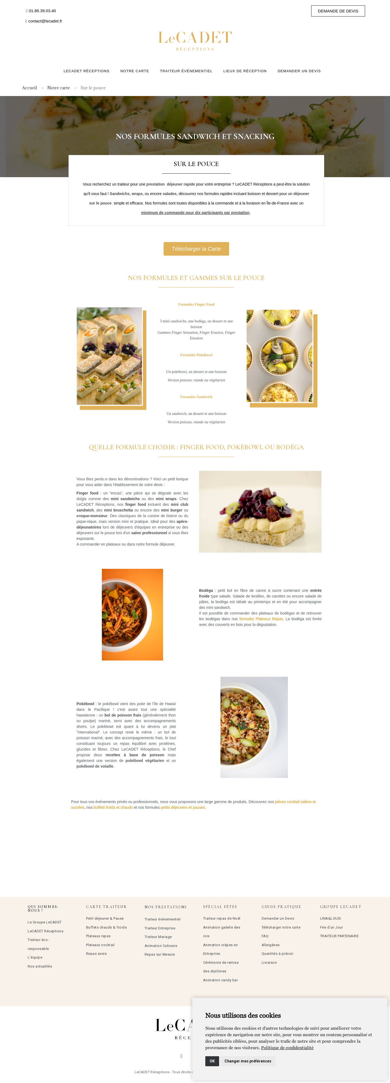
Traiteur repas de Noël (221, 918)
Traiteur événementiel (163, 919)
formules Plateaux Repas (261, 619)
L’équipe (35, 957)
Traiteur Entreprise (160, 928)
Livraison (269, 962)
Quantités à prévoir (278, 954)
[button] (41, 10)
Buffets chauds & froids (106, 927)
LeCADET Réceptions (45, 931)
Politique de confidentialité (287, 1047)
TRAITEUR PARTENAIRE (339, 936)
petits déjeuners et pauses (183, 807)
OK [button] (212, 1061)
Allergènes (271, 945)
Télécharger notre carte (281, 927)
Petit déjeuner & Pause (105, 918)
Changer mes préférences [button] (248, 1061)
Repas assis (96, 954)
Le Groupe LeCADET (45, 922)
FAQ (265, 936)
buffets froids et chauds (113, 807)
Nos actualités (40, 966)
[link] (287, 1047)
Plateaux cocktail (100, 945)
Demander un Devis (278, 918)
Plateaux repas (98, 936)
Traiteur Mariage (158, 937)
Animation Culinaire (161, 946)
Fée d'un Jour (331, 927)
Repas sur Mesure (160, 954)
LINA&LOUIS (330, 918)
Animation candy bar (220, 980)
